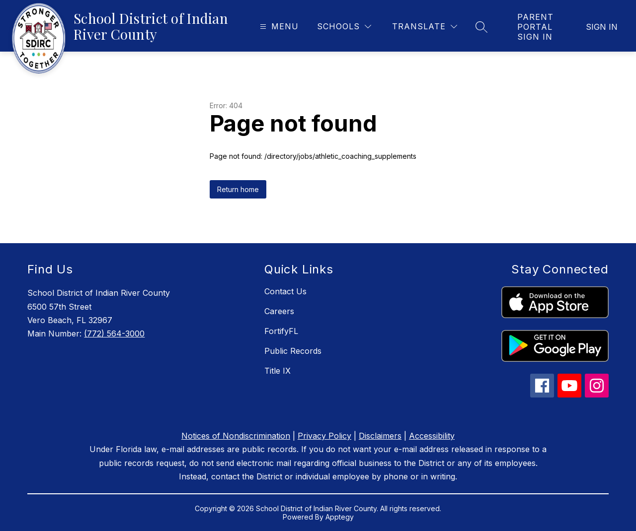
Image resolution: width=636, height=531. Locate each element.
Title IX (277, 371)
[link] (536, 26)
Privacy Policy (324, 436)
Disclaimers (380, 436)
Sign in (602, 27)
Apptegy (339, 517)
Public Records (292, 351)
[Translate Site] (425, 26)
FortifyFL (281, 331)
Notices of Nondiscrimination (235, 436)
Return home (238, 189)
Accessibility (432, 436)
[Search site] (481, 27)
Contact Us (285, 291)
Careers (279, 311)
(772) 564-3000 (114, 333)
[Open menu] (278, 26)
